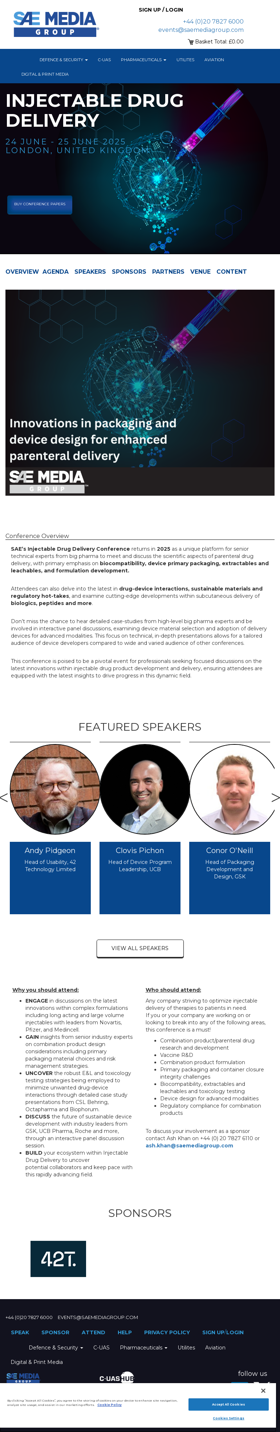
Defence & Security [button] (64, 59)
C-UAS (104, 59)
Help (125, 1332)
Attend (93, 1332)
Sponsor (55, 1332)
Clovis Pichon (140, 850)
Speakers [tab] (90, 271)
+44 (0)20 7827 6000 (213, 21)
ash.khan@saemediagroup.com (189, 1145)
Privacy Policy (167, 1332)
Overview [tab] (22, 271)
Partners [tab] (168, 271)
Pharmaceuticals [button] (143, 59)
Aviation (214, 59)
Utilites (185, 59)
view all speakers (140, 948)
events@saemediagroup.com (201, 29)
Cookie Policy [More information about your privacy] (109, 1405)
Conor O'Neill (229, 850)
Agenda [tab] (55, 271)
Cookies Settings (228, 1418)
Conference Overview (37, 536)
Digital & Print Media (45, 74)
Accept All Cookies (228, 1404)
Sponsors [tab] (129, 271)
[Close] (263, 1391)
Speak (20, 1332)
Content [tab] (231, 271)
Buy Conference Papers (39, 204)
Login (235, 1332)
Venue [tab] (200, 271)
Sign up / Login (161, 10)
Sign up (213, 1332)
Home (25, 60)
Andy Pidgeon (50, 850)
